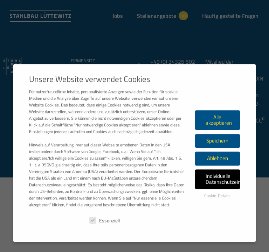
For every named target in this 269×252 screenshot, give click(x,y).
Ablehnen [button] (217, 178)
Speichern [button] (217, 160)
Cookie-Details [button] (217, 215)
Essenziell (104, 240)
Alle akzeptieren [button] (219, 140)
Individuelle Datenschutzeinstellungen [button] (223, 199)
